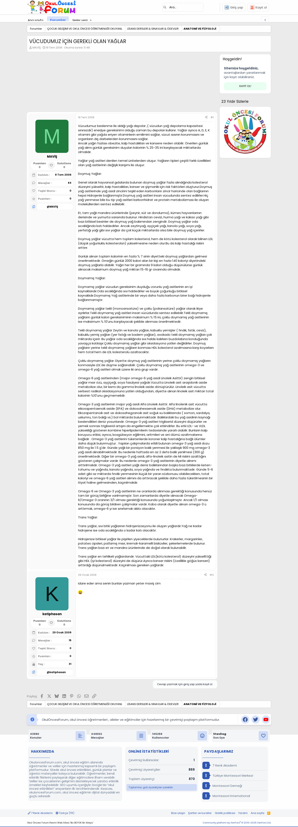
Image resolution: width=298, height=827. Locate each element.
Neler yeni (80, 20)
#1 (212, 117)
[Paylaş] (206, 117)
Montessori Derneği (222, 785)
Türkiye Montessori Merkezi (227, 775)
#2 (212, 575)
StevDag (219, 734)
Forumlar (58, 20)
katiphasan (57, 672)
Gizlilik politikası (225, 813)
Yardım (243, 813)
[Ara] (183, 7)
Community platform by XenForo (237, 822)
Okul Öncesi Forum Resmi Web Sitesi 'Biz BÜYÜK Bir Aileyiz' (60, 822)
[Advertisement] (122, 83)
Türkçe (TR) (65, 813)
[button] (91, 20)
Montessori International (226, 795)
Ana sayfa (35, 20)
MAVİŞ (36, 47)
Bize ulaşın (178, 813)
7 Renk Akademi (219, 765)
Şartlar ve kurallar (200, 813)
